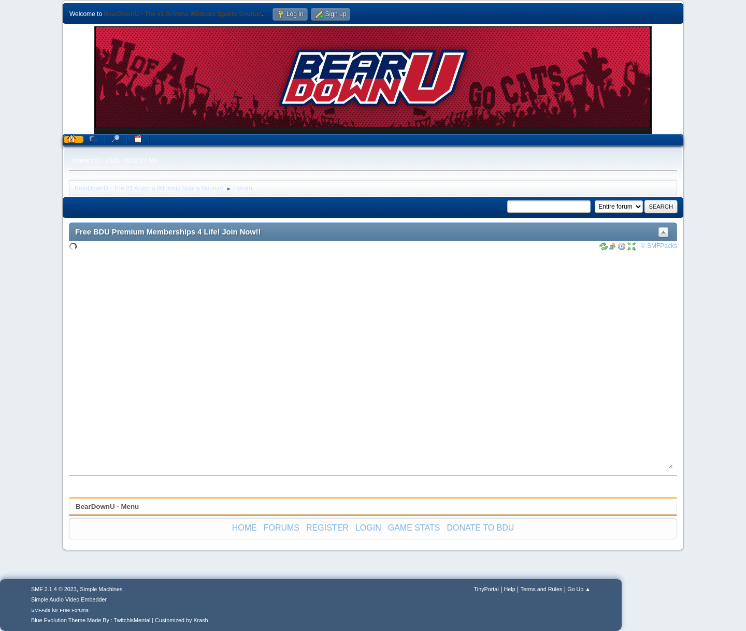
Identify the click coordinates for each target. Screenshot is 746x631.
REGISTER (327, 527)
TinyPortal (486, 589)
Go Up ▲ (579, 589)
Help (509, 589)
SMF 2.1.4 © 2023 (54, 589)
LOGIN (368, 527)
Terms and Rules (542, 589)
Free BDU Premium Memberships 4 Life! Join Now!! (168, 232)
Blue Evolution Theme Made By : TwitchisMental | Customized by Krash (119, 620)
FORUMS (281, 527)
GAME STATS (414, 527)
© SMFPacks (659, 246)
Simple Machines (101, 589)
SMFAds (40, 610)
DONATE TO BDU (480, 527)
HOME (244, 527)
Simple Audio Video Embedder (69, 599)
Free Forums (74, 610)
